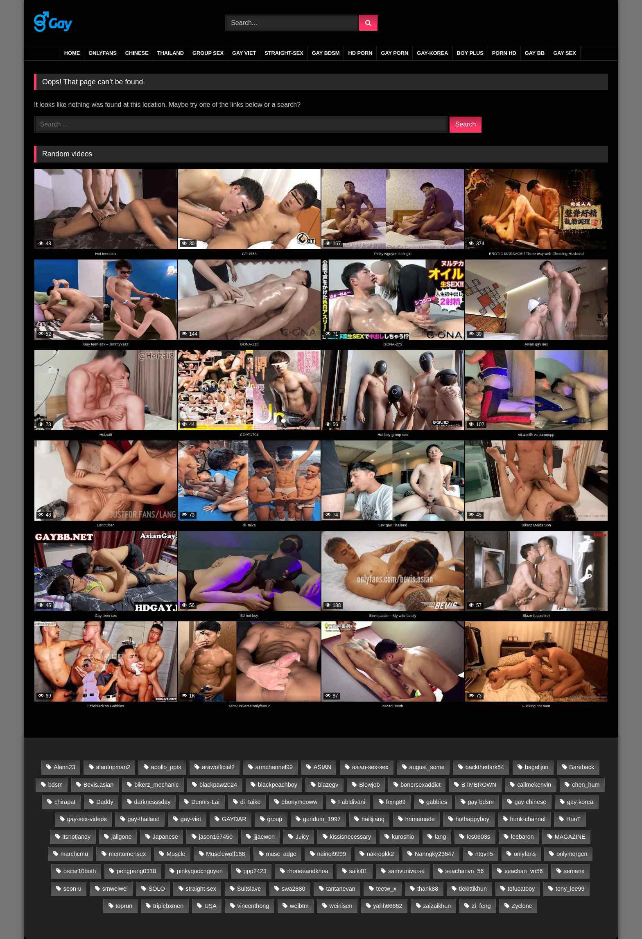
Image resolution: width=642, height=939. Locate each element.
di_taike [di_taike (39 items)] (250, 802)
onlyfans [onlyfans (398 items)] (525, 854)
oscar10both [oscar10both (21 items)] (79, 871)
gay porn (394, 53)
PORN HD (504, 53)
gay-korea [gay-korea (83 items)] (580, 802)
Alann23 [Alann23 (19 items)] (64, 767)
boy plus (470, 53)
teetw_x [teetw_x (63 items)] (386, 888)
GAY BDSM (326, 53)
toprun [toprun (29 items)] (123, 906)
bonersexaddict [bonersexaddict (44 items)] (420, 784)
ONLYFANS (102, 53)
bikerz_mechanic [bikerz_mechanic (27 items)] (156, 784)
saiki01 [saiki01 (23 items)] (358, 871)
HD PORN (360, 53)
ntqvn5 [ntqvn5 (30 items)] (484, 854)
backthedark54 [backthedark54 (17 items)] (485, 767)
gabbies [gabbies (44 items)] (436, 802)
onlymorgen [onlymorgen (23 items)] (571, 854)
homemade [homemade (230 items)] (420, 819)
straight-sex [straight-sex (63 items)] (201, 888)
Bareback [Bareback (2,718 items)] (581, 767)
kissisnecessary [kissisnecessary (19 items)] (350, 836)
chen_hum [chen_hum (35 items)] (585, 784)
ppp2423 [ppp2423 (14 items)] (255, 871)
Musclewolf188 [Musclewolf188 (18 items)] (225, 854)
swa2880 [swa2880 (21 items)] (293, 888)
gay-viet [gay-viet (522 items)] (191, 819)
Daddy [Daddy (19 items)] (104, 802)
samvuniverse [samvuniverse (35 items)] (406, 871)
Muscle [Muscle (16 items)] (176, 854)
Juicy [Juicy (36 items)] (302, 836)
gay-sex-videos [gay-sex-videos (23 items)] (87, 819)
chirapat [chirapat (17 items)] (64, 802)
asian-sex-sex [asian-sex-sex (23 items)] (370, 767)
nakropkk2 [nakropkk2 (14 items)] (380, 854)
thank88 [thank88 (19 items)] (427, 888)
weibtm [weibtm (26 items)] (299, 906)
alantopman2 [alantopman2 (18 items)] (113, 767)
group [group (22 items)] (274, 819)
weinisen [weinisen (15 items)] (340, 906)
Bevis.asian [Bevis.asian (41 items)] (99, 784)
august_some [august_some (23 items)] (426, 767)
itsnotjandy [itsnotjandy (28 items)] (76, 836)
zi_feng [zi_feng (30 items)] (481, 906)
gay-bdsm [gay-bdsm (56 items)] (481, 802)
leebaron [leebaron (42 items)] (522, 836)
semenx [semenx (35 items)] (574, 871)
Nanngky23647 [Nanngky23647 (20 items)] (434, 854)
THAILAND (170, 53)
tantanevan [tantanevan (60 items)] (340, 888)
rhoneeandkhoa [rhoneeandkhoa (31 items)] (307, 871)
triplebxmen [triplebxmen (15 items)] (168, 906)
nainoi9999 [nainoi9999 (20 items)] (331, 854)
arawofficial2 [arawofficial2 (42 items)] (218, 767)
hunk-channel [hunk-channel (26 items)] (527, 819)
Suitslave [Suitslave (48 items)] (249, 888)
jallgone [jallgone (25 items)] (121, 836)
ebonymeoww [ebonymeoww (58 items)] (299, 802)
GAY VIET (244, 53)
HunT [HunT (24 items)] (573, 819)
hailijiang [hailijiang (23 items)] (373, 819)
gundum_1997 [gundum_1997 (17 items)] (322, 819)
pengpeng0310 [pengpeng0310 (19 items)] (136, 871)
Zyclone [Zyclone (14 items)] (521, 906)
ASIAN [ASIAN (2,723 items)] (322, 767)
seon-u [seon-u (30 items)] (72, 888)
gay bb (535, 53)
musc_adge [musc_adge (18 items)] (281, 854)
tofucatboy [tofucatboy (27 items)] (521, 888)
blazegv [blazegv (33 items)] (328, 784)
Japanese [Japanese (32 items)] (165, 836)
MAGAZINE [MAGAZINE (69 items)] (570, 836)
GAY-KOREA (432, 53)
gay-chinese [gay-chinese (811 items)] (531, 802)
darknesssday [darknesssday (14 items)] (152, 802)
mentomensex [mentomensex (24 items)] (127, 854)
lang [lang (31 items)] (440, 836)
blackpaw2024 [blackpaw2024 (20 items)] (218, 784)
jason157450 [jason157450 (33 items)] (216, 836)
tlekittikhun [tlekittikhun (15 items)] (473, 888)
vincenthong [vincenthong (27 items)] (253, 906)
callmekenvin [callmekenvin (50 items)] (534, 784)
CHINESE (137, 53)
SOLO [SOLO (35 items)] (157, 888)
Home (72, 53)
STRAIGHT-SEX (283, 53)
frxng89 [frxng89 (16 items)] (396, 802)
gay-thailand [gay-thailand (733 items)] (143, 819)
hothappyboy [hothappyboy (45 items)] (472, 819)
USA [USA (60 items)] (210, 906)
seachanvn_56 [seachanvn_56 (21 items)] (464, 871)
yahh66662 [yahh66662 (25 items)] (387, 906)
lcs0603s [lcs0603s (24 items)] (478, 836)
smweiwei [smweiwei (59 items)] (115, 888)
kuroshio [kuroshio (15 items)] (403, 836)
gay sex (564, 53)
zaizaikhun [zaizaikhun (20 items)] (437, 906)
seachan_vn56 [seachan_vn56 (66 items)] (523, 871)
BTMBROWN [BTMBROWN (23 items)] (479, 784)
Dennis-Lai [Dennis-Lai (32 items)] (205, 802)
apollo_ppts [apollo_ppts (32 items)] (166, 767)
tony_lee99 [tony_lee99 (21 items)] (570, 888)
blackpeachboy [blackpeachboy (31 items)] (277, 784)
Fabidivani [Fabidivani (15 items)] (351, 802)
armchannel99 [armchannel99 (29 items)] (274, 767)
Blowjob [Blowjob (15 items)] (369, 784)
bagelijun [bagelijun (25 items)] (537, 767)
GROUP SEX (208, 53)
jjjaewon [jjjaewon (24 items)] (264, 836)
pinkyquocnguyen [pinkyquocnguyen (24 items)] (200, 871)
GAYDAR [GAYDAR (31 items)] (234, 819)
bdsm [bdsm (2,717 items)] (55, 784)
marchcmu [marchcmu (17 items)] (74, 854)
